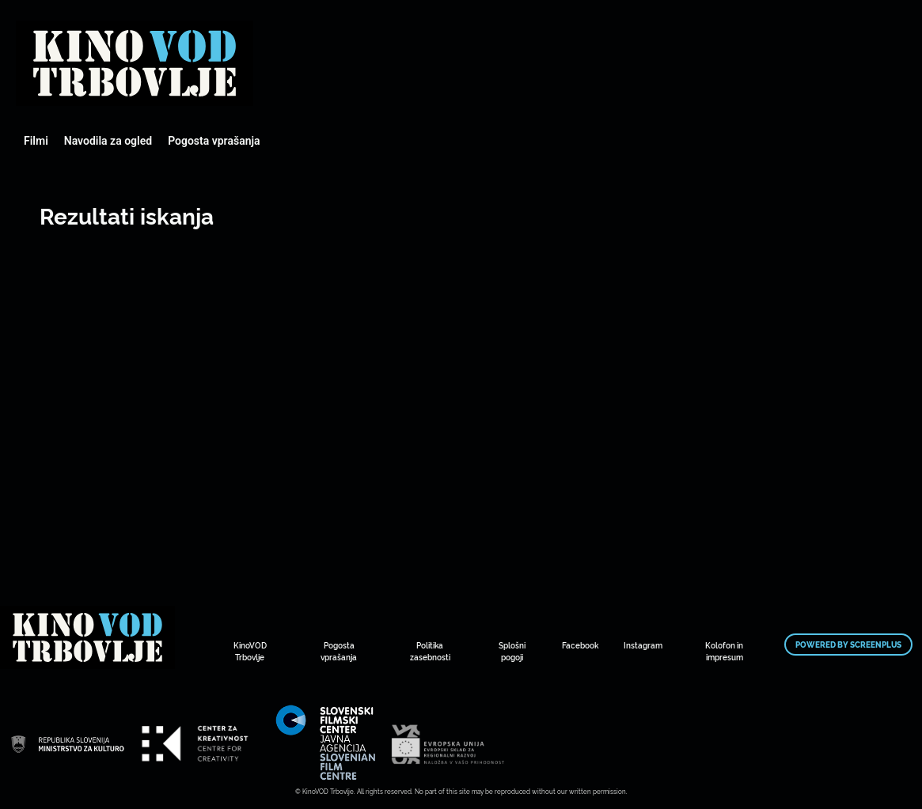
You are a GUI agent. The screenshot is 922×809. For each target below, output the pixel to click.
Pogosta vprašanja (214, 140)
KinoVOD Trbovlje (250, 651)
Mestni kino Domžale (134, 63)
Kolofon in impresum (724, 651)
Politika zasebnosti (430, 651)
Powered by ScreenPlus (848, 644)
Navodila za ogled (108, 140)
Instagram (643, 645)
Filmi (36, 140)
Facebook (580, 645)
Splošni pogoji (512, 651)
